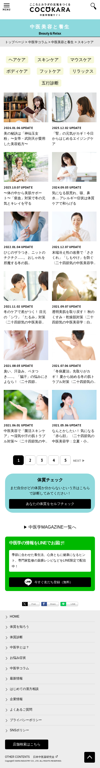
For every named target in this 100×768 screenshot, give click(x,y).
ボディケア (17, 71)
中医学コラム (19, 668)
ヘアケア (17, 59)
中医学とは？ (19, 647)
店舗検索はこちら (27, 744)
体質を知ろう (19, 627)
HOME (14, 616)
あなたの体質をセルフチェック (50, 504)
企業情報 (16, 699)
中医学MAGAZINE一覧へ (53, 527)
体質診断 (16, 637)
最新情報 (16, 678)
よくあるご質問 (21, 709)
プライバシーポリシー (26, 720)
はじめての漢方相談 (24, 689)
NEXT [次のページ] (79, 461)
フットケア (50, 71)
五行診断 (50, 83)
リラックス (83, 71)
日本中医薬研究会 (45, 756)
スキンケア (48, 59)
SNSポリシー (19, 730)
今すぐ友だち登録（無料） (49, 582)
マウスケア (80, 59)
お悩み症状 (18, 658)
